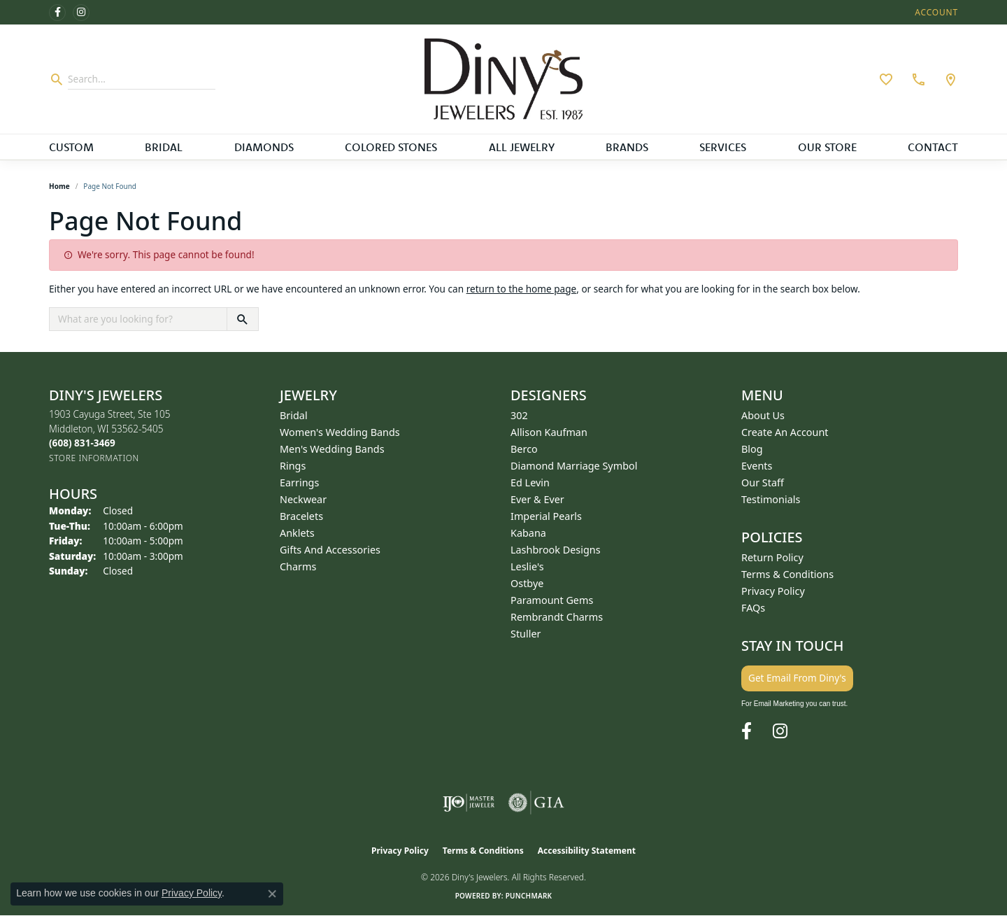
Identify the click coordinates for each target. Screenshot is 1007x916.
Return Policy (772, 557)
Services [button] (722, 147)
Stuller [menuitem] (525, 633)
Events (756, 465)
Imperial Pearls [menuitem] (546, 516)
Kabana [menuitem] (528, 533)
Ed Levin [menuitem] (530, 482)
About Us (763, 415)
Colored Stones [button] (391, 147)
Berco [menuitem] (524, 449)
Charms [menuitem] (298, 566)
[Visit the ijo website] (469, 802)
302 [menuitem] (519, 415)
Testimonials (770, 499)
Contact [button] (933, 147)
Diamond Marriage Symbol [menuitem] (573, 465)
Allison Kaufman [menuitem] (548, 432)
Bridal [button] (164, 147)
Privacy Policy (773, 591)
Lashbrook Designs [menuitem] (555, 549)
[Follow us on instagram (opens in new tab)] (81, 12)
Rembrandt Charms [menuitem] (556, 616)
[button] (935, 12)
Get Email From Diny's (797, 677)
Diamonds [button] (264, 147)
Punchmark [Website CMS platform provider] (529, 896)
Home (59, 186)
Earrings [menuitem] (299, 482)
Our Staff (762, 482)
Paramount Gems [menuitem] (551, 600)
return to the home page (521, 288)
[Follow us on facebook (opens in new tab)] (57, 12)
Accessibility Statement (587, 851)
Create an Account (785, 432)
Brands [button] (627, 147)
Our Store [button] (827, 147)
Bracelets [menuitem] (301, 516)
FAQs (753, 607)
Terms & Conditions (787, 574)
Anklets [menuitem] (297, 533)
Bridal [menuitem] (294, 415)
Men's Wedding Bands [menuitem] (332, 449)
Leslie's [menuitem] (527, 566)
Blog (752, 449)
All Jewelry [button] (522, 147)
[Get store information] (94, 458)
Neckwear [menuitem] (303, 499)
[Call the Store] (82, 442)
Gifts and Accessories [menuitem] (330, 549)
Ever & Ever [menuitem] (537, 499)
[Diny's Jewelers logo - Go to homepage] (503, 79)
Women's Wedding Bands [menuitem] (340, 432)
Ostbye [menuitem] (526, 583)
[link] (917, 79)
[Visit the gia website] (536, 802)
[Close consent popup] (272, 893)
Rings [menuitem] (293, 465)
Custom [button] (71, 147)
